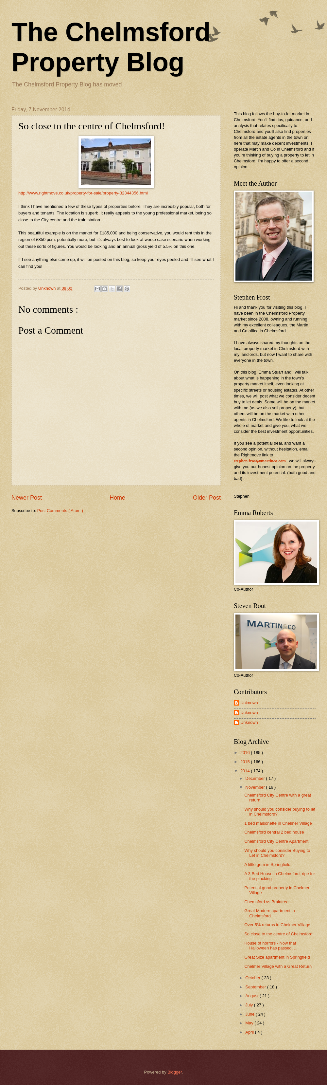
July (249, 1004)
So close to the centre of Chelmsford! (279, 933)
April (250, 1032)
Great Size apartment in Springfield (277, 957)
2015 (245, 761)
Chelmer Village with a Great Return (278, 966)
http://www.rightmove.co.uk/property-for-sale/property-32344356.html (83, 193)
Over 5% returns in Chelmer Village (277, 924)
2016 (245, 752)
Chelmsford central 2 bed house (274, 832)
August (252, 995)
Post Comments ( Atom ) (60, 510)
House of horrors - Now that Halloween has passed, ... (270, 945)
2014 (245, 770)
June (250, 1014)
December (255, 778)
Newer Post (26, 497)
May (249, 1023)
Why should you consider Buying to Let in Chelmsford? (277, 853)
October (253, 977)
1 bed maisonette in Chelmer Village (278, 823)
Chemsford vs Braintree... (268, 901)
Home (117, 497)
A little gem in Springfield (267, 864)
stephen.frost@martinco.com (260, 461)
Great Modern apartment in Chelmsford (269, 913)
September (256, 986)
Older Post (207, 497)
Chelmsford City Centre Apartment (276, 841)
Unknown (249, 702)
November (255, 787)
